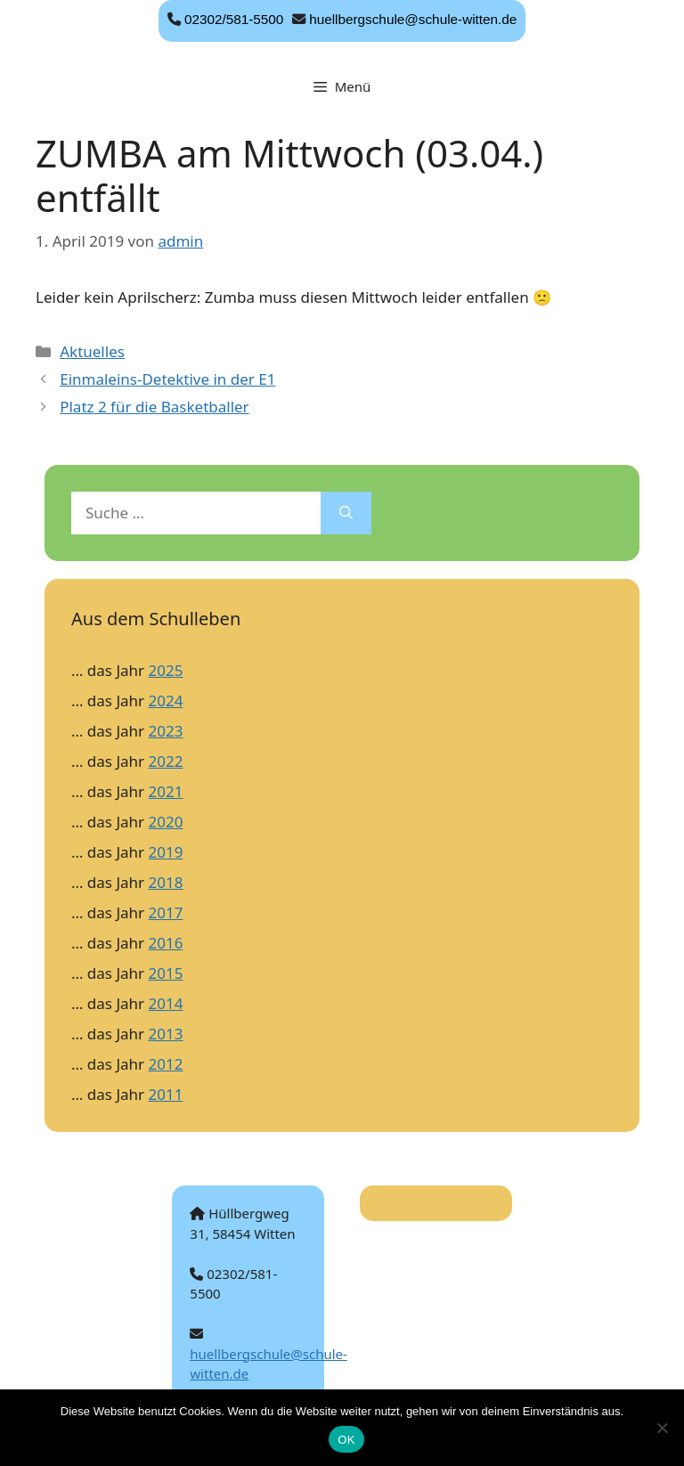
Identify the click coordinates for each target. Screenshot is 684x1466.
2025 (166, 670)
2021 (166, 791)
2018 (166, 882)
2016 (166, 943)
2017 (166, 912)
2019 (166, 852)
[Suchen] (346, 513)
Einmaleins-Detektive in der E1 (167, 379)
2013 (166, 1033)
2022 (166, 761)
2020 (166, 821)
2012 (166, 1064)
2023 (166, 731)
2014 (166, 1003)
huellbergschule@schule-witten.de (413, 19)
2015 (166, 973)
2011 (166, 1094)
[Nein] (662, 1428)
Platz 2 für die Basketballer (154, 406)
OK (346, 1439)
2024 (166, 700)
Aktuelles (92, 351)
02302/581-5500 (233, 19)
